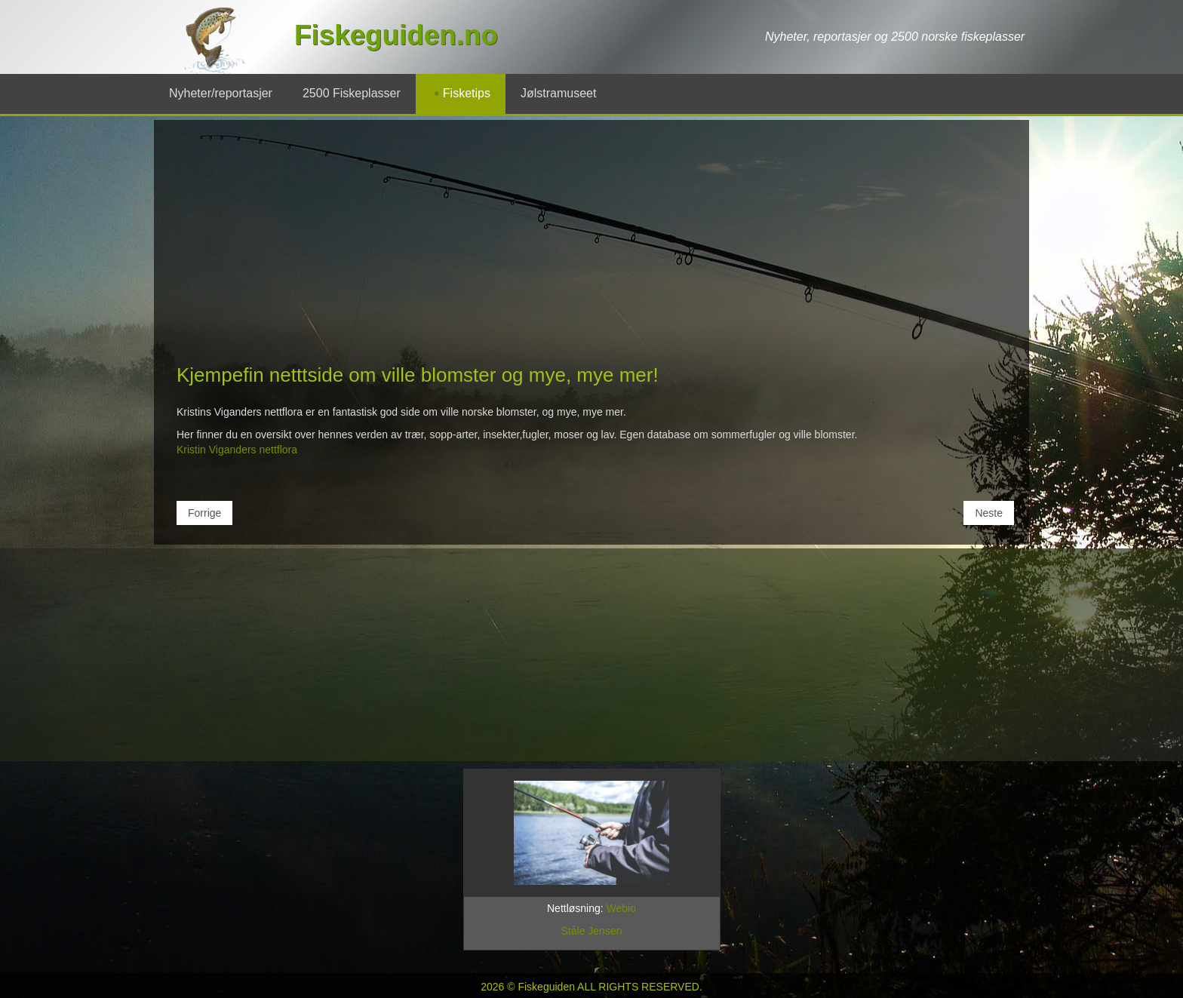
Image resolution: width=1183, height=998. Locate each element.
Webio (621, 908)
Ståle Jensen (591, 931)
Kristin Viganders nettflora (237, 450)
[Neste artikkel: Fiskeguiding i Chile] (988, 513)
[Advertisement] (591, 248)
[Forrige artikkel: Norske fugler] (204, 513)
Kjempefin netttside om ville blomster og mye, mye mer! (418, 375)
